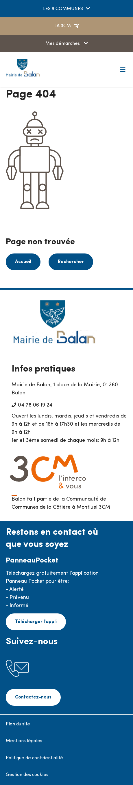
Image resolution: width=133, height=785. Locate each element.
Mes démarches (63, 43)
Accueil (23, 262)
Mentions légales (24, 741)
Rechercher (71, 262)
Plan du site (18, 724)
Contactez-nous (33, 697)
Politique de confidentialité (34, 758)
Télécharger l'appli (36, 621)
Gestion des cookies (27, 775)
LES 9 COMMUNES (63, 9)
